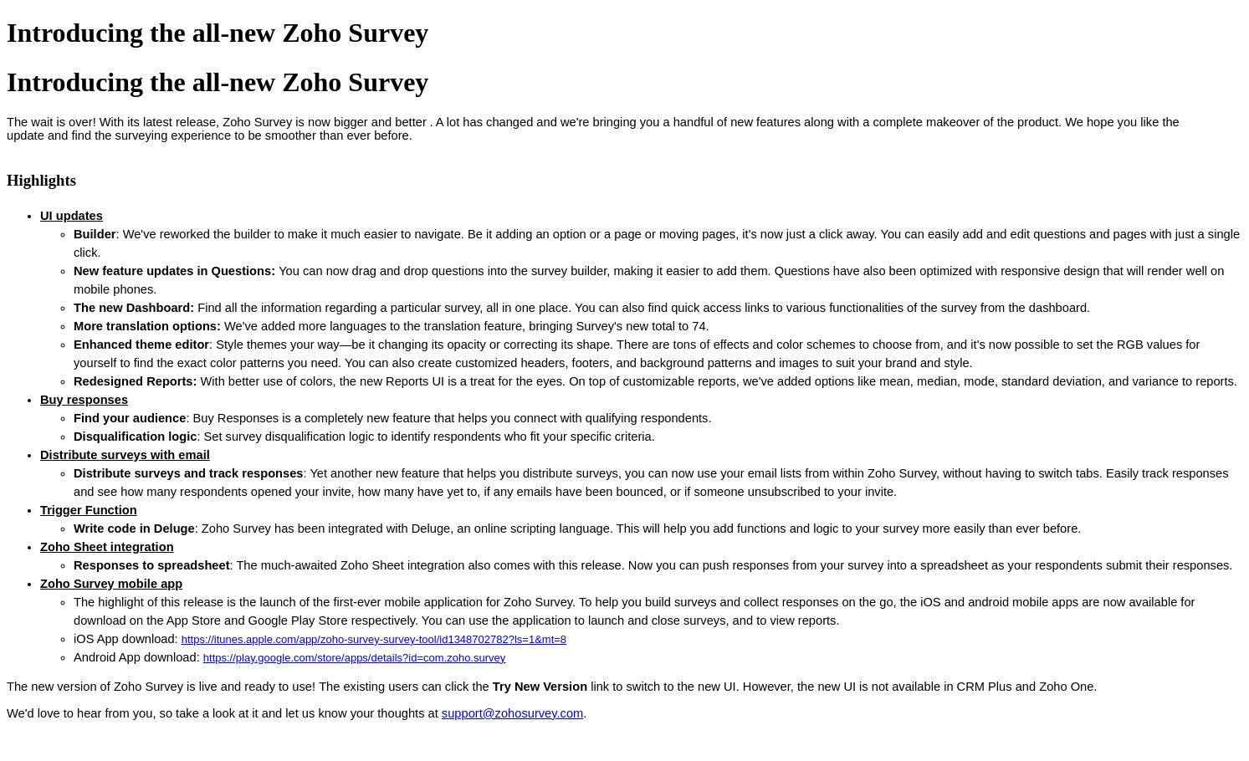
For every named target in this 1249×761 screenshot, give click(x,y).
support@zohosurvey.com (512, 713)
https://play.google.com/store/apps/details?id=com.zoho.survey (354, 657)
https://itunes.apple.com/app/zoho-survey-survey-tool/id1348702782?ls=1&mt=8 (374, 639)
